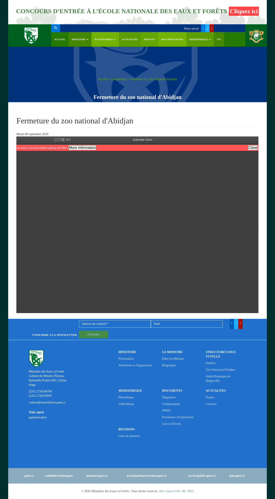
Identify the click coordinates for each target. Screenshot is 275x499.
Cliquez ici (244, 11)
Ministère (80, 39)
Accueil (60, 39)
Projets (149, 39)
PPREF (166, 410)
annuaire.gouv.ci (97, 475)
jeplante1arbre (38, 417)
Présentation (126, 358)
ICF (219, 39)
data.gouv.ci (237, 475)
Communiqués (171, 404)
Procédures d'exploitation (177, 417)
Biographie (169, 365)
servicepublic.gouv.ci (202, 475)
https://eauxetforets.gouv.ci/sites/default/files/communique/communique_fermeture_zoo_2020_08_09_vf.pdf (137, 224)
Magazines (169, 397)
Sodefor (211, 363)
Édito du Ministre (173, 358)
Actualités (130, 39)
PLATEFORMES (105, 39)
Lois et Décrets (171, 423)
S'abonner (93, 334)
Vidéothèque (126, 404)
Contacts (211, 404)
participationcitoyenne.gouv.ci (147, 475)
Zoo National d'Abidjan (220, 369)
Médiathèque (200, 39)
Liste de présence (129, 436)
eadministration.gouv (59, 475)
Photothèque (126, 397)
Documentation (172, 39)
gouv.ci (29, 475)
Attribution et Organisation (135, 365)
